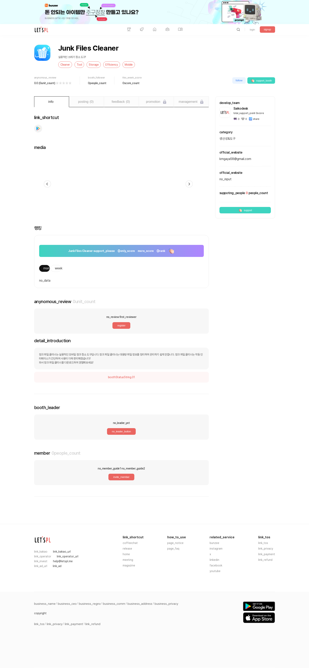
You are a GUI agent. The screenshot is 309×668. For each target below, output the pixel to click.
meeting (128, 559)
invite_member (121, 477)
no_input (225, 179)
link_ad (57, 566)
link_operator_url (67, 556)
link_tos (263, 543)
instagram (216, 548)
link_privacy (265, 548)
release (127, 548)
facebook (216, 565)
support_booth (261, 80)
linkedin (214, 559)
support (245, 210)
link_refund (265, 559)
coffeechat (130, 543)
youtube (215, 571)
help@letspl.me (63, 561)
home (126, 554)
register (121, 325)
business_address (139, 604)
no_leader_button (121, 431)
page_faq (173, 548)
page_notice (175, 543)
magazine (129, 565)
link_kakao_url (62, 551)
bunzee (214, 543)
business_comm (114, 604)
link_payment (266, 554)
